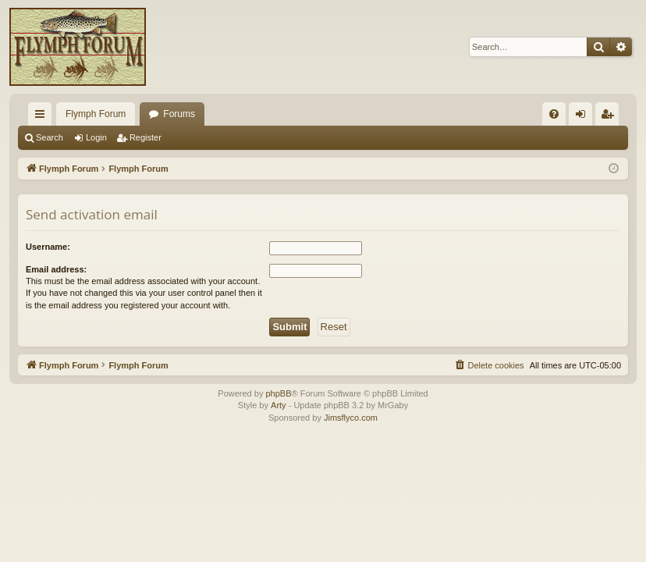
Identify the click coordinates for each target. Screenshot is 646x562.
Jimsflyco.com (351, 417)
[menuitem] (554, 114)
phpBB (278, 393)
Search (49, 137)
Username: (48, 246)
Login (96, 137)
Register (146, 137)
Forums (179, 113)
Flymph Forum (96, 113)
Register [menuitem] (610, 117)
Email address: (56, 269)
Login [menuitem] (584, 117)
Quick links (42, 117)
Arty (278, 405)
